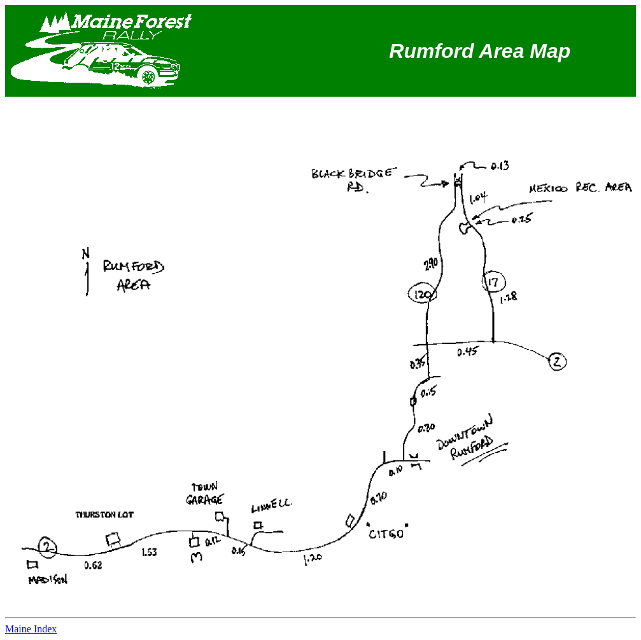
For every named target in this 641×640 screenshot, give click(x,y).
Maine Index (31, 628)
